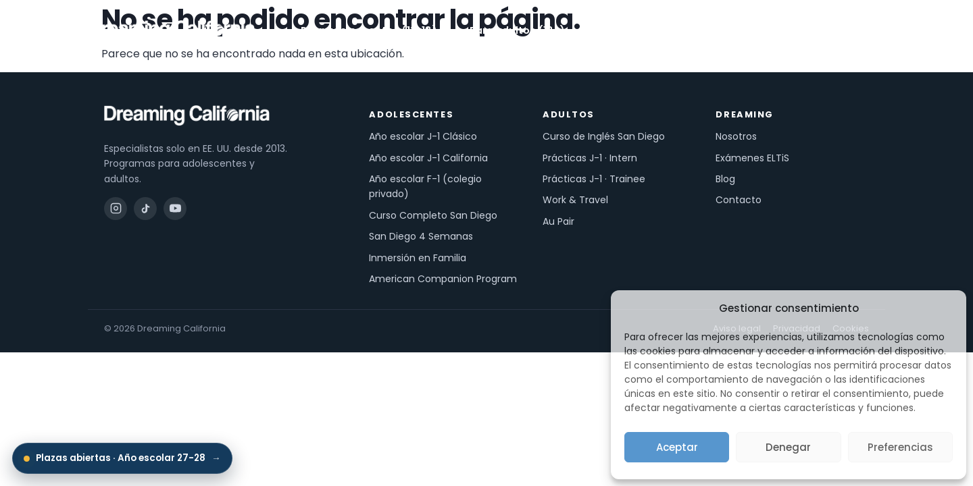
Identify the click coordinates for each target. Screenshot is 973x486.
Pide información (825, 30)
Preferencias (900, 447)
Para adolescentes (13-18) (375, 30)
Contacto (739, 200)
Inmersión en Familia (417, 258)
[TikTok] (145, 208)
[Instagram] (115, 208)
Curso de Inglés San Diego (604, 136)
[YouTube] (175, 208)
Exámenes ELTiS (752, 158)
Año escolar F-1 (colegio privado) (425, 186)
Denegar (788, 447)
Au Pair (558, 221)
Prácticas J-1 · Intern (590, 158)
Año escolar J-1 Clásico (423, 136)
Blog (725, 179)
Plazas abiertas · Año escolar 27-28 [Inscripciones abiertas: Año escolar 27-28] (122, 458)
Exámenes (624, 30)
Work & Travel (575, 200)
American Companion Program (443, 279)
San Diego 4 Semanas (421, 236)
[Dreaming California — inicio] (172, 30)
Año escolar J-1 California (428, 158)
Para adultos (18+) (523, 30)
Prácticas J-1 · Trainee (594, 179)
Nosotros (696, 30)
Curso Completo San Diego (433, 215)
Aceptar (677, 447)
